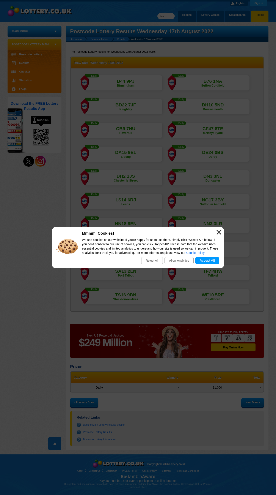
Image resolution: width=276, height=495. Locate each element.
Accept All (207, 260)
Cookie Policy (195, 253)
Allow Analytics (179, 260)
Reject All (152, 260)
